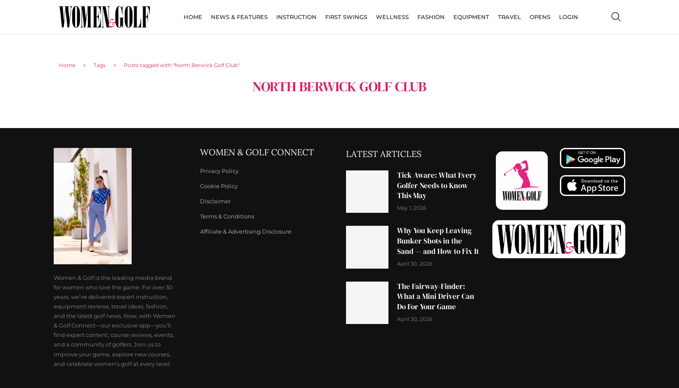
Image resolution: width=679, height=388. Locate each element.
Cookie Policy (219, 186)
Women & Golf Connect (257, 152)
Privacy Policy (219, 171)
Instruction (296, 16)
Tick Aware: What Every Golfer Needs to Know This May (437, 185)
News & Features (239, 16)
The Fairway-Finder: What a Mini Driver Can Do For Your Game (435, 296)
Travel (509, 16)
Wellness (392, 16)
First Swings (346, 16)
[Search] (615, 17)
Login (568, 16)
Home (193, 16)
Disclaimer (215, 201)
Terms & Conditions (227, 216)
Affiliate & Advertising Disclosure (245, 231)
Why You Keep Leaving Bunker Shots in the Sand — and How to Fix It (438, 241)
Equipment (471, 16)
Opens (540, 16)
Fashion (431, 16)
